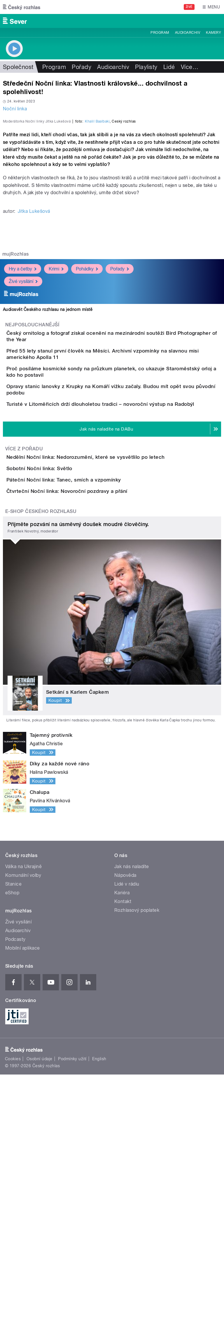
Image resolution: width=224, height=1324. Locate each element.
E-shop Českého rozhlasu (40, 761)
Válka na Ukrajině (23, 1116)
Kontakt (122, 1151)
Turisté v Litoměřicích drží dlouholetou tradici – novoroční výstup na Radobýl (124, 571)
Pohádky (87, 394)
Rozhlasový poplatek (136, 1159)
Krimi (56, 394)
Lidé (169, 66)
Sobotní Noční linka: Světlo (63, 668)
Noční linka (15, 108)
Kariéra (122, 1142)
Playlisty (146, 66)
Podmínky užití (72, 1308)
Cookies (13, 1308)
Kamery (213, 33)
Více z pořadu (24, 632)
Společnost (18, 66)
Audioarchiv (187, 33)
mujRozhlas (15, 380)
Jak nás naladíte (131, 1116)
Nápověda (125, 1124)
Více (189, 66)
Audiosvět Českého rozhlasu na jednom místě (47, 435)
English (99, 1308)
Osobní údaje (39, 1308)
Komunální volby (23, 1124)
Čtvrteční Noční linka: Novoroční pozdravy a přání (90, 724)
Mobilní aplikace (22, 1197)
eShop (12, 1142)
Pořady (81, 66)
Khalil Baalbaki (97, 247)
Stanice (13, 1133)
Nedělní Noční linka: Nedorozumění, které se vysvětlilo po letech (109, 640)
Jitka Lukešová (34, 337)
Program (159, 33)
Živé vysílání (23, 407)
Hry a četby (22, 394)
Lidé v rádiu (126, 1133)
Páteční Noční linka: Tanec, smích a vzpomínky (87, 696)
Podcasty (15, 1189)
